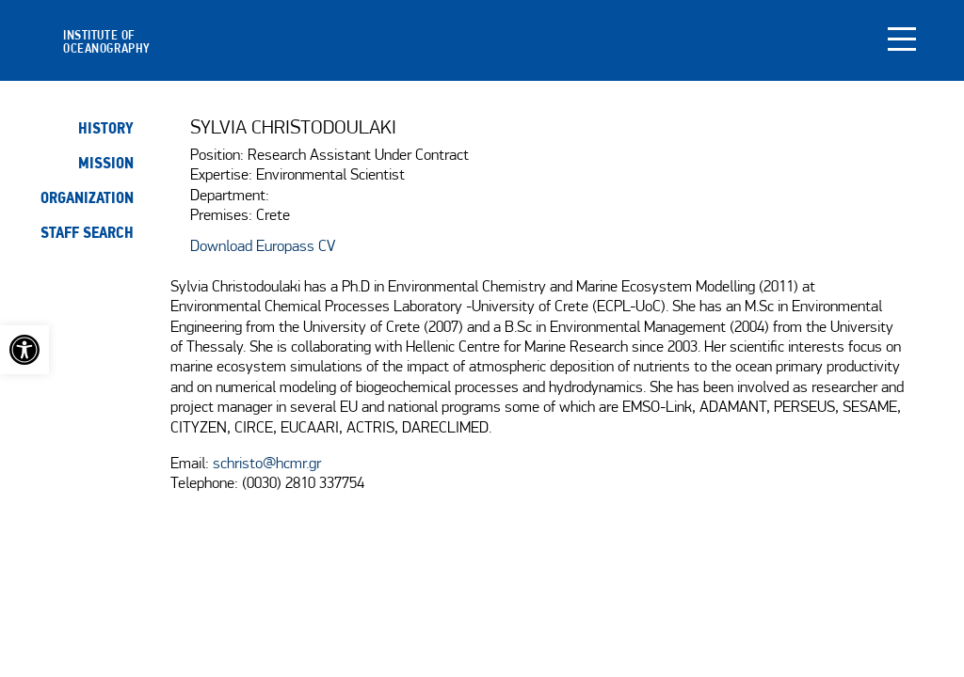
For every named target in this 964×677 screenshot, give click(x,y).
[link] (24, 349)
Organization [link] (87, 198)
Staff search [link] (87, 233)
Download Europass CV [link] (262, 247)
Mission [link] (106, 163)
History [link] (106, 128)
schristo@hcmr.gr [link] (267, 464)
